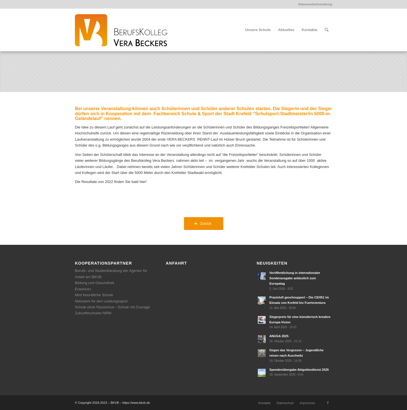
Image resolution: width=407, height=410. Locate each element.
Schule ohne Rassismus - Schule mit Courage (112, 307)
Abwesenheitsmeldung (315, 4)
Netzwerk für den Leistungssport (101, 301)
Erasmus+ (83, 289)
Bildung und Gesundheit (94, 283)
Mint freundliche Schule (94, 295)
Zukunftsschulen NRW (93, 313)
